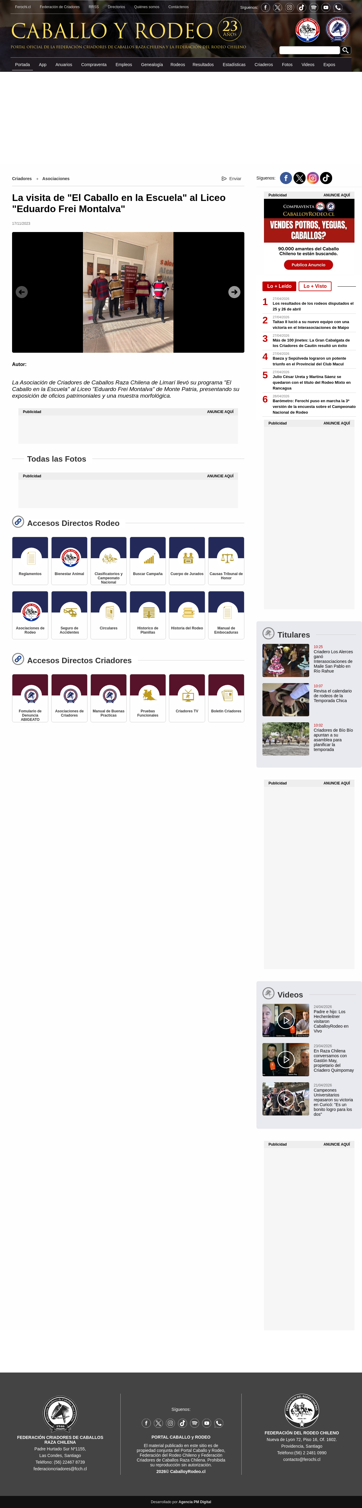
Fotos (287, 64)
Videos (308, 64)
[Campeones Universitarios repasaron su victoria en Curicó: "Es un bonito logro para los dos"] (309, 1099)
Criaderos (264, 64)
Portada (22, 64)
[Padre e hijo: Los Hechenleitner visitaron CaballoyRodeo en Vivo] (309, 1018)
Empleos (124, 64)
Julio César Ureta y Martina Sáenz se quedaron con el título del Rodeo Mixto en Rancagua (312, 382)
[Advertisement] (181, 117)
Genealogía (152, 64)
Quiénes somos (146, 7)
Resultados (203, 64)
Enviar (235, 178)
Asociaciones (55, 178)
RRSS (94, 7)
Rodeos (177, 64)
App (42, 64)
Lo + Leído (279, 286)
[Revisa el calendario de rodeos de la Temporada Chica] (309, 693)
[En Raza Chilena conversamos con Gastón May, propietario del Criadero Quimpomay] (309, 1058)
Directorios (116, 7)
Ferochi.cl (23, 7)
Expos (329, 64)
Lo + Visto (315, 286)
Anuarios (64, 64)
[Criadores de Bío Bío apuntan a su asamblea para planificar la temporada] (309, 737)
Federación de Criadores (60, 7)
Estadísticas (234, 64)
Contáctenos (178, 7)
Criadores (22, 178)
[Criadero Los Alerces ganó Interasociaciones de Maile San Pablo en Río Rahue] (309, 658)
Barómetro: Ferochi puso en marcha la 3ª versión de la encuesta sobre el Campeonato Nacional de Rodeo (314, 407)
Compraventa (93, 64)
